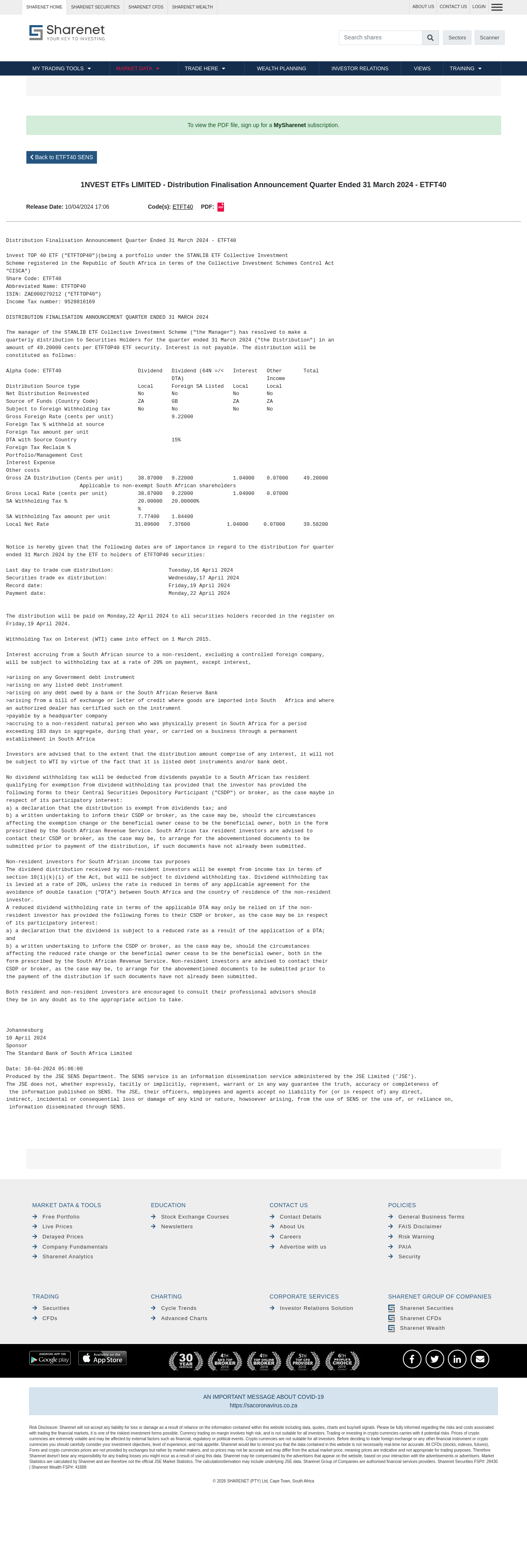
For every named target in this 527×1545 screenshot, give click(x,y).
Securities (51, 1308)
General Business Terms (426, 1217)
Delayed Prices (58, 1237)
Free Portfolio (56, 1217)
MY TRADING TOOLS (58, 68)
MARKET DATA (134, 68)
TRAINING (462, 68)
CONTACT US (453, 6)
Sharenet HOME (44, 7)
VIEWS (422, 68)
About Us (287, 1226)
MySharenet (290, 125)
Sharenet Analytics (63, 1256)
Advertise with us (298, 1247)
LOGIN (479, 6)
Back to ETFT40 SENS (61, 157)
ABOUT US (423, 6)
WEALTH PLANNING (281, 68)
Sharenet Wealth (416, 1328)
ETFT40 (182, 206)
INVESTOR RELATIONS (359, 68)
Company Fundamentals (70, 1247)
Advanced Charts (179, 1318)
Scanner (489, 38)
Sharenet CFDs (146, 7)
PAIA (400, 1247)
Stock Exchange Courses (190, 1217)
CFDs (45, 1318)
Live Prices (52, 1226)
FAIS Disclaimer (415, 1226)
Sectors (457, 38)
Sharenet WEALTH (192, 7)
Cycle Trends (174, 1308)
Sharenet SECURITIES (95, 7)
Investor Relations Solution (312, 1308)
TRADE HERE (201, 68)
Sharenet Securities (421, 1308)
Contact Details (296, 1217)
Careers (285, 1237)
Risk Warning (411, 1237)
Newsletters (172, 1226)
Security (404, 1256)
